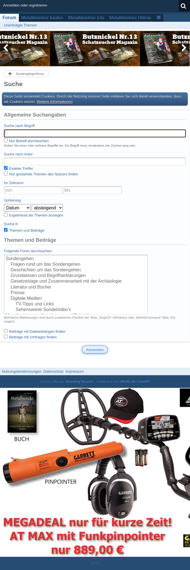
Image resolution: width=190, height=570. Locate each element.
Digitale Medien (76, 298)
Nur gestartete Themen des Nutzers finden (41, 174)
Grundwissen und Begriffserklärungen (76, 276)
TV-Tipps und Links (76, 304)
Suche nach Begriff (19, 126)
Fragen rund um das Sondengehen (76, 264)
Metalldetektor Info (86, 17)
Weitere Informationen (55, 101)
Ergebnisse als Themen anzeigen (33, 215)
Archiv (95, 563)
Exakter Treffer (18, 168)
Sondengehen (76, 259)
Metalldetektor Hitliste (130, 17)
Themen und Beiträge (24, 230)
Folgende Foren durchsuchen (28, 251)
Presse (76, 293)
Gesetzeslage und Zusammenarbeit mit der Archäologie (76, 281)
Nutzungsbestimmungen (21, 371)
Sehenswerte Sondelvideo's (76, 310)
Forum (9, 17)
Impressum (74, 371)
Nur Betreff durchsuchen (26, 140)
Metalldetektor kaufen (42, 17)
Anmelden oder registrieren (25, 5)
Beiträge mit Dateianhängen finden (34, 331)
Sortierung (12, 200)
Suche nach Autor (18, 154)
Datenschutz (53, 371)
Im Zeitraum (13, 183)
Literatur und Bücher (76, 287)
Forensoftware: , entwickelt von (95, 381)
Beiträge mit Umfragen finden (30, 337)
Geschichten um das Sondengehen (76, 270)
